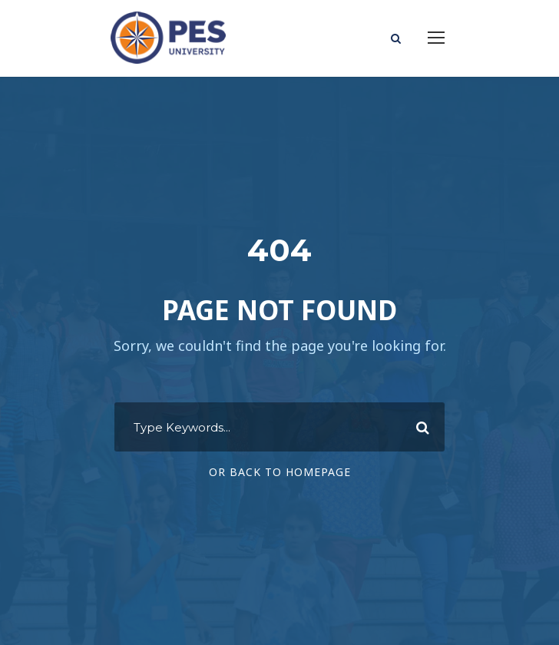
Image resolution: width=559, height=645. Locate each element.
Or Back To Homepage (280, 472)
